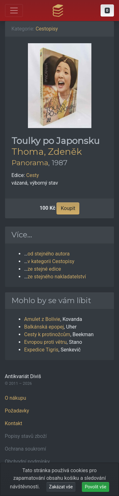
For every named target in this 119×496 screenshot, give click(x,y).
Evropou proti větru (45, 342)
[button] (107, 10)
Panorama (29, 162)
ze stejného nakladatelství (57, 277)
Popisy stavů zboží (26, 436)
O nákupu (15, 398)
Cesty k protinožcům (47, 334)
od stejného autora (49, 254)
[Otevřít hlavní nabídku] (14, 10)
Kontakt (13, 423)
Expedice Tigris (41, 350)
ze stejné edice (44, 269)
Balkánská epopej (44, 327)
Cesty (32, 175)
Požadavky (17, 411)
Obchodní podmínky (27, 462)
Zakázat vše (61, 486)
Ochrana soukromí (25, 449)
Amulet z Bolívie (42, 319)
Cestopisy (47, 29)
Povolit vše (95, 486)
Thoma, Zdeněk (46, 151)
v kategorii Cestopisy (51, 261)
